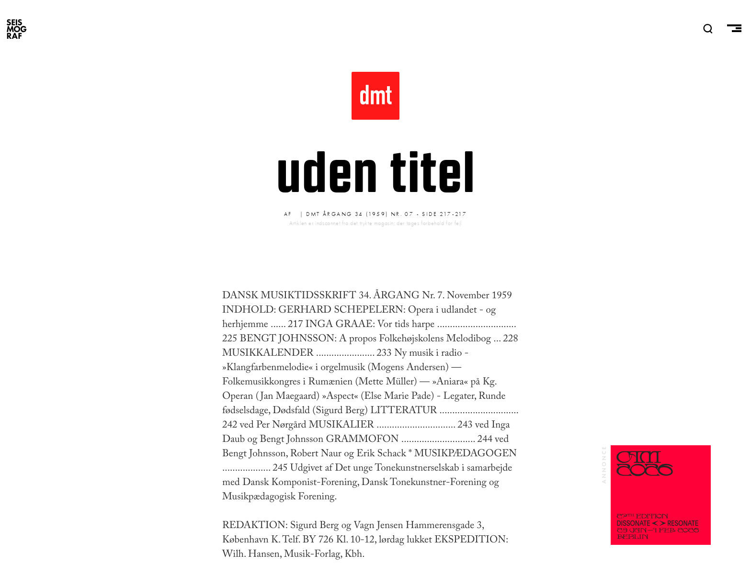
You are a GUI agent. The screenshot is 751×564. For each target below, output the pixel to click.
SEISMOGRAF (16, 28)
